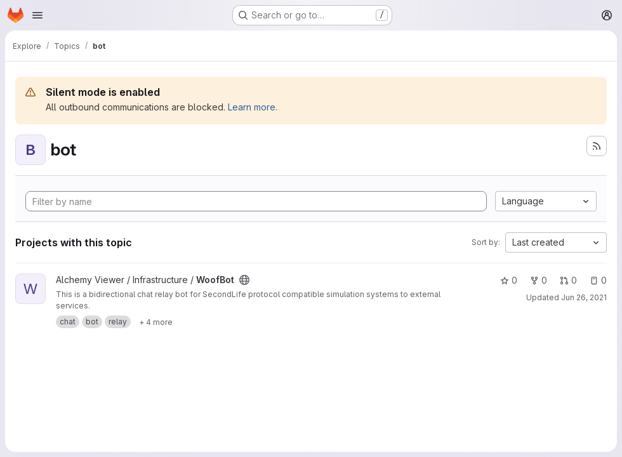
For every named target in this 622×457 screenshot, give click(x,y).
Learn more (251, 107)
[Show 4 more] (155, 321)
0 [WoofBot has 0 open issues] (598, 280)
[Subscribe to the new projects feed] (596, 146)
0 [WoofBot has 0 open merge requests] (568, 280)
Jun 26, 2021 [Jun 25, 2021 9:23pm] (584, 297)
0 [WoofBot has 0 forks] (538, 280)
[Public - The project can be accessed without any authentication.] (244, 280)
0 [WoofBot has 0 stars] (508, 280)
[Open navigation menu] (37, 15)
